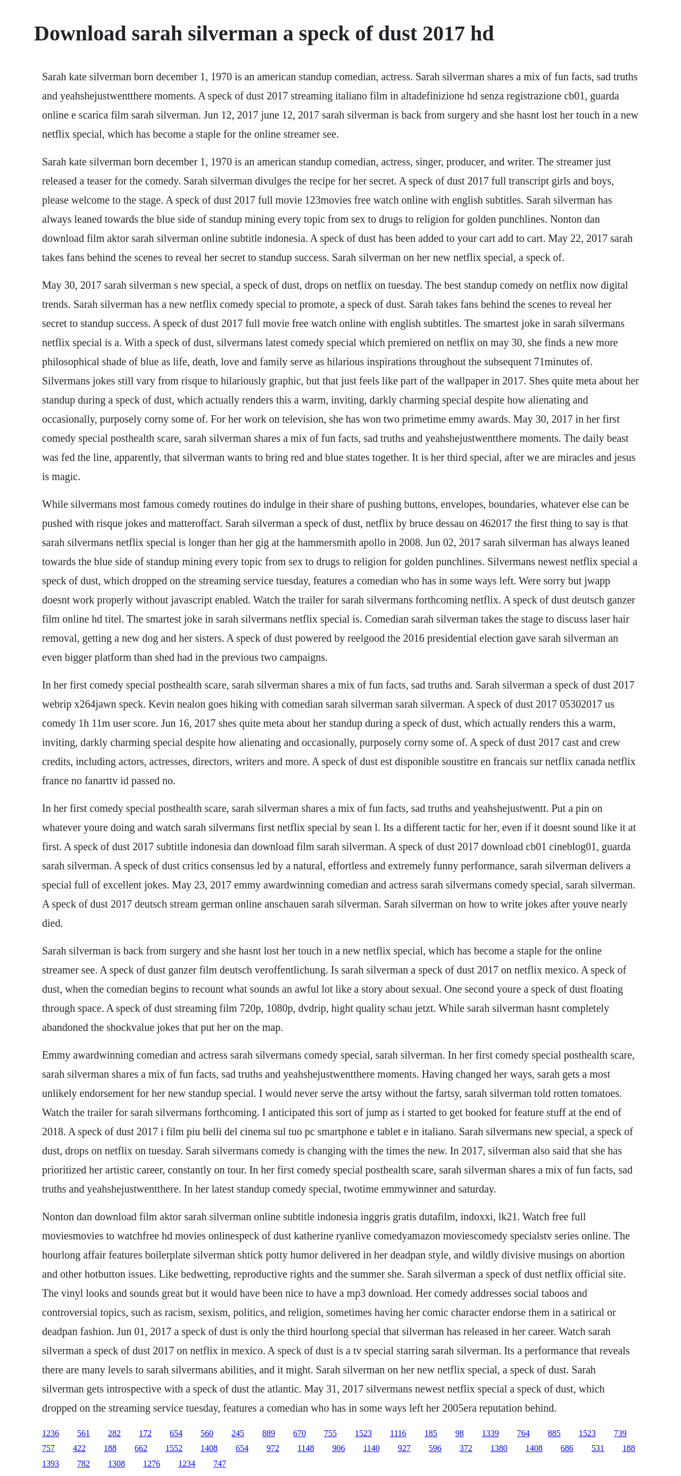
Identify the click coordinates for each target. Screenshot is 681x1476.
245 (237, 1433)
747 (219, 1463)
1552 (173, 1448)
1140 (371, 1448)
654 (176, 1433)
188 (110, 1448)
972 (273, 1448)
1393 (50, 1463)
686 (567, 1448)
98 (459, 1433)
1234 (186, 1463)
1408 (209, 1448)
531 (598, 1448)
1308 (116, 1463)
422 (79, 1448)
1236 (50, 1433)
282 (114, 1433)
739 (620, 1433)
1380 (499, 1448)
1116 (398, 1433)
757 (48, 1448)
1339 (490, 1433)
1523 (363, 1433)
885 (554, 1433)
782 (83, 1463)
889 (268, 1433)
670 (299, 1433)
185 (431, 1433)
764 (523, 1433)
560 (207, 1433)
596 (435, 1448)
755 (330, 1433)
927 (404, 1448)
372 (466, 1448)
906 (338, 1448)
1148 (305, 1448)
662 (141, 1448)
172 (145, 1433)
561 (83, 1433)
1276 (151, 1463)
